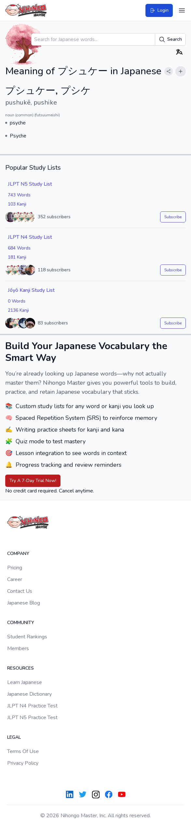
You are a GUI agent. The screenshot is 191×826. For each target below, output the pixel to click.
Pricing (14, 567)
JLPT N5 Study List (30, 184)
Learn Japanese (24, 682)
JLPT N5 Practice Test (32, 717)
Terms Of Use (23, 751)
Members (18, 648)
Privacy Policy (22, 763)
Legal (14, 737)
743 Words (19, 195)
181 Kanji (17, 257)
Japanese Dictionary (29, 694)
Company (18, 553)
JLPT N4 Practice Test (32, 705)
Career (14, 579)
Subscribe (173, 217)
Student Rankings (27, 636)
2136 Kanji (18, 310)
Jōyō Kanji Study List (31, 290)
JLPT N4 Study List (30, 237)
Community (20, 623)
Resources (20, 668)
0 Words (16, 301)
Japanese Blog (23, 602)
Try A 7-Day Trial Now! (32, 480)
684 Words (19, 248)
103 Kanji (17, 204)
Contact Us (19, 591)
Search (170, 39)
